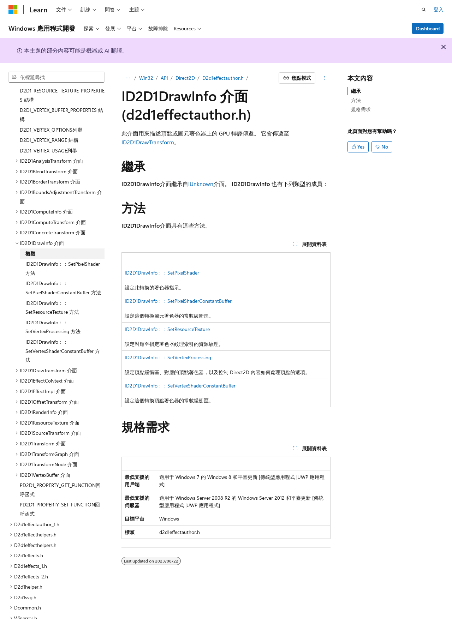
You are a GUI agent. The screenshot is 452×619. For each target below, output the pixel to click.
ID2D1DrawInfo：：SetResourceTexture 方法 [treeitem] (52, 287)
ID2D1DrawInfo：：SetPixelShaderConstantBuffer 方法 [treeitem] (63, 267)
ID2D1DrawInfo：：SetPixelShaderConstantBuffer (178, 301)
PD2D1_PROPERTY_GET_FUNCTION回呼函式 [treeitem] (60, 469)
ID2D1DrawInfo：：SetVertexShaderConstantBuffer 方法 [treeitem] (62, 330)
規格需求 (361, 109)
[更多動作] (324, 78)
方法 (356, 100)
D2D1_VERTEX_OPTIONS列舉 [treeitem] (51, 109)
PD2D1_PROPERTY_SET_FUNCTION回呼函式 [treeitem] (60, 489)
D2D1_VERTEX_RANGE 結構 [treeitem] (49, 119)
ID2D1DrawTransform (147, 142)
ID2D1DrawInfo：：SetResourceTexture (167, 329)
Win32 (146, 77)
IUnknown (200, 183)
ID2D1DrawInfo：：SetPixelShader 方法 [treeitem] (62, 248)
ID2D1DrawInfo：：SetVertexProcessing (168, 357)
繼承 (356, 91)
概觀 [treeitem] (30, 233)
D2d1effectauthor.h (223, 77)
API (164, 77)
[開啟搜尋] (424, 9)
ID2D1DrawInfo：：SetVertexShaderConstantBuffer (180, 385)
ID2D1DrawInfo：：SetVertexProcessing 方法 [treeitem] (53, 306)
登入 (439, 9)
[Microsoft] (13, 9)
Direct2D (185, 77)
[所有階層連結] (127, 78)
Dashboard (428, 28)
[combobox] (56, 77)
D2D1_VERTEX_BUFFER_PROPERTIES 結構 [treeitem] (61, 94)
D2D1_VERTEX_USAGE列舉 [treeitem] (48, 130)
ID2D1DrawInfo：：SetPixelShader (162, 272)
